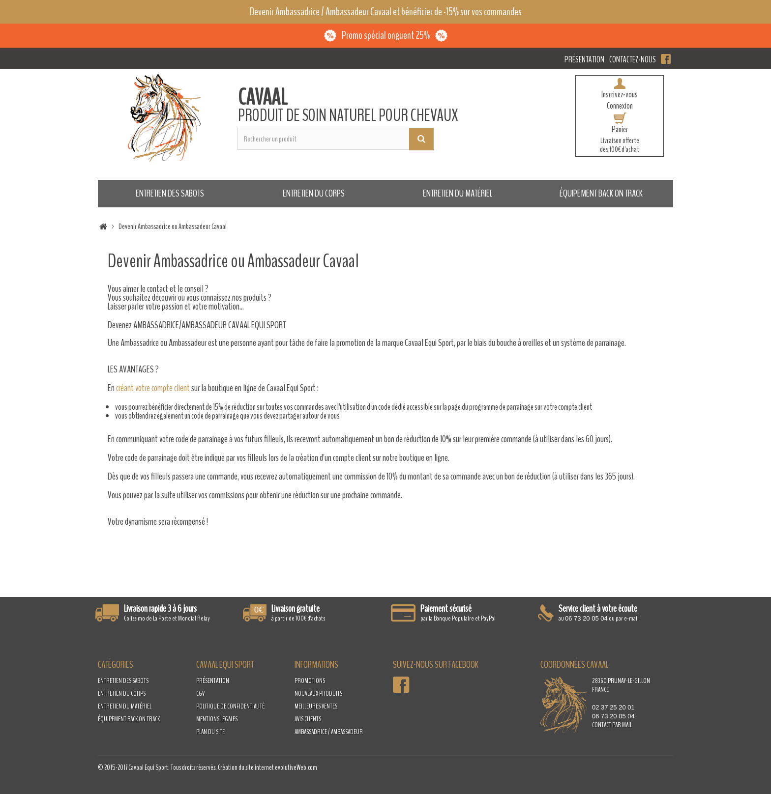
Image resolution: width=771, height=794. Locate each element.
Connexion (620, 105)
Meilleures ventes (316, 706)
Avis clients (308, 719)
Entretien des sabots (170, 193)
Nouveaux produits (318, 693)
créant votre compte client (153, 388)
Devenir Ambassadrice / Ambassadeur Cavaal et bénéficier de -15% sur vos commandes (386, 11)
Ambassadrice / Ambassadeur (329, 732)
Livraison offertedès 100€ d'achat (619, 145)
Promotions (310, 680)
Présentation (584, 59)
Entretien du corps (314, 193)
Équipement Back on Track (601, 193)
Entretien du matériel (457, 193)
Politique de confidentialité (230, 706)
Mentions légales (216, 719)
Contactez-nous (632, 59)
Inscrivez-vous (619, 94)
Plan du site (210, 732)
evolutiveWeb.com (296, 767)
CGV (200, 693)
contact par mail (612, 725)
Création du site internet (246, 767)
